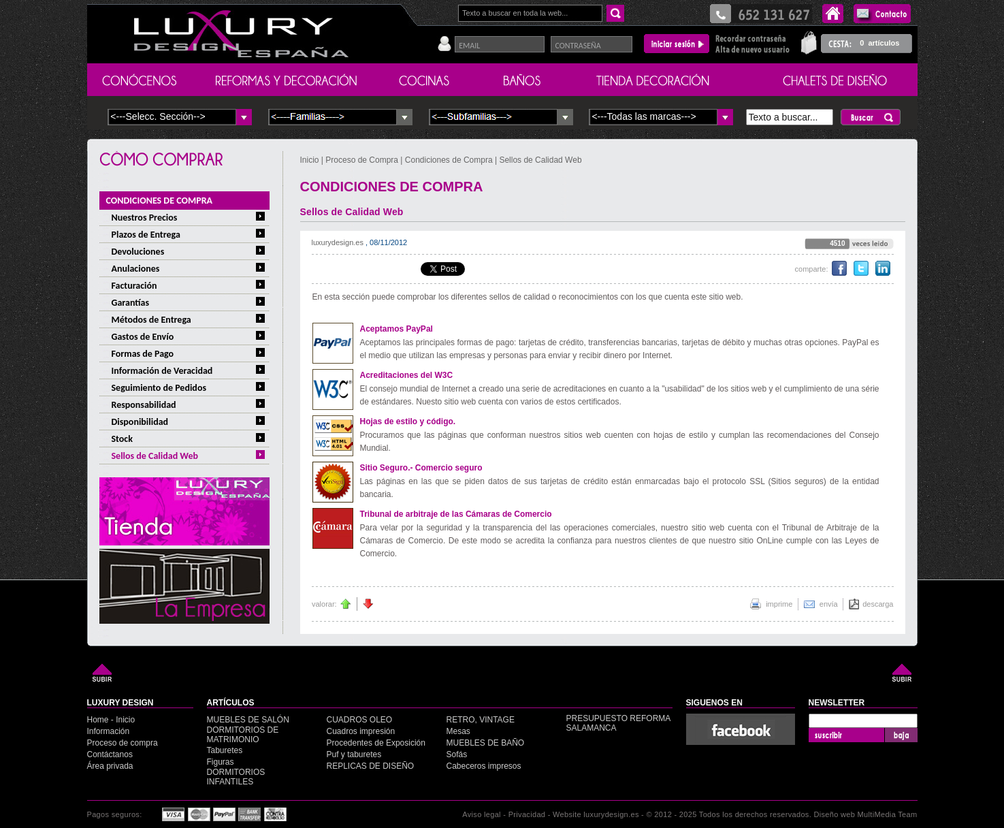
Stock (122, 439)
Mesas (458, 731)
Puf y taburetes (354, 754)
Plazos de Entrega (146, 234)
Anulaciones (136, 268)
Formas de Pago (143, 354)
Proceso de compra (122, 743)
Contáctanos (110, 754)
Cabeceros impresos (484, 766)
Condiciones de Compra (449, 160)
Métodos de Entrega (151, 319)
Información (108, 731)
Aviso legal (481, 814)
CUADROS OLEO (360, 719)
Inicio (310, 160)
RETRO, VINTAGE (481, 719)
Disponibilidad (140, 422)
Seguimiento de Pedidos (159, 388)
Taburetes (225, 750)
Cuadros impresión (361, 731)
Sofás (457, 754)
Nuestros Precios (145, 217)
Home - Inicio (111, 719)
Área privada (110, 766)
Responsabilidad (144, 405)
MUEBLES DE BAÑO (486, 743)
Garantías (131, 302)
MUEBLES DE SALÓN (248, 719)
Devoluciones (138, 251)
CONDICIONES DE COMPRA (159, 200)
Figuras (220, 762)
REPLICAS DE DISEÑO (371, 766)
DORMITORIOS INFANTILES (236, 776)
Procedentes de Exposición (376, 743)
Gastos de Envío (143, 337)
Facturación (134, 285)
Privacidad (527, 814)
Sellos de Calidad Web (155, 456)
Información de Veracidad (162, 371)
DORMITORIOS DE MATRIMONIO (243, 734)
